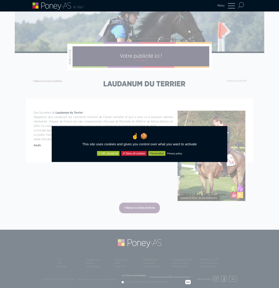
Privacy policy (174, 153)
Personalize (157, 153)
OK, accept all (108, 153)
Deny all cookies (134, 153)
